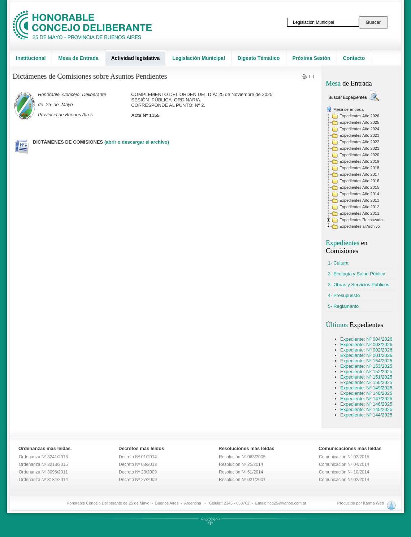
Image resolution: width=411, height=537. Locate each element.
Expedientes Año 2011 (359, 213)
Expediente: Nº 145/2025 (366, 409)
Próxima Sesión (311, 58)
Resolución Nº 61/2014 (241, 472)
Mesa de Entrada (78, 58)
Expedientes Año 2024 (359, 129)
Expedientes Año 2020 (359, 155)
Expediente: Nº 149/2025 (366, 387)
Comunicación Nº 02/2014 (344, 479)
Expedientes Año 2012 (359, 207)
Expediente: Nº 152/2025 (366, 371)
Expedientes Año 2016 (359, 181)
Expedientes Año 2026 (359, 116)
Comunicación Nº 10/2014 (344, 472)
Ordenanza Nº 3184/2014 (43, 479)
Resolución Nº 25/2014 (241, 464)
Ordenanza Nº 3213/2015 (43, 464)
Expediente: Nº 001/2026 (366, 355)
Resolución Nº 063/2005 (242, 456)
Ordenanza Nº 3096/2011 (43, 472)
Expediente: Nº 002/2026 (366, 350)
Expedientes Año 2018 (359, 168)
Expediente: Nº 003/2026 (366, 344)
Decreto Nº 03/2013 (138, 464)
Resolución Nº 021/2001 (242, 479)
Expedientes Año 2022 (359, 142)
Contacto (354, 58)
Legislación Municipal (198, 58)
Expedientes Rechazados (362, 220)
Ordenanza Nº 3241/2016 (43, 456)
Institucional (31, 58)
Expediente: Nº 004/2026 (366, 339)
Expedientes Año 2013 (359, 200)
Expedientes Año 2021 (359, 148)
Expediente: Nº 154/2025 (366, 360)
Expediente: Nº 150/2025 (366, 382)
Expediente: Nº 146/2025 (366, 404)
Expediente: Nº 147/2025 (366, 398)
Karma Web (373, 503)
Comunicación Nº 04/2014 (344, 464)
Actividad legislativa (135, 58)
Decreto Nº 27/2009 (138, 479)
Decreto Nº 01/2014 (138, 456)
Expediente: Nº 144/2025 (366, 415)
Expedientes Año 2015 (359, 187)
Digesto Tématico (259, 58)
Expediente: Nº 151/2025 (366, 377)
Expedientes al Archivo (359, 226)
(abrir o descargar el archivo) (136, 142)
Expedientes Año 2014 (359, 194)
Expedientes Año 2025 (359, 122)
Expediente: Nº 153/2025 (366, 366)
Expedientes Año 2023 (359, 135)
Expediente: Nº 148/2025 (366, 393)
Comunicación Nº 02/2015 (344, 456)
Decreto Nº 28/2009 (138, 472)
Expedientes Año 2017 (359, 174)
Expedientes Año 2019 (359, 161)
